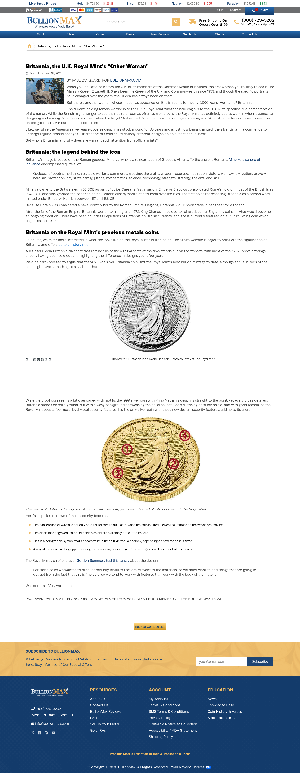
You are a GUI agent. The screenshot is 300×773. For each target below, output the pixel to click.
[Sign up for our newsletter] (221, 661)
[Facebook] (39, 733)
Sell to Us (189, 34)
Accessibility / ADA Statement (173, 730)
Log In (219, 9)
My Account (158, 699)
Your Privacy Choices (191, 767)
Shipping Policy (161, 737)
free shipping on (213, 20)
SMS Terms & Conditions (169, 711)
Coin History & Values (225, 711)
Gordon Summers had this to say (103, 560)
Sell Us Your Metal (104, 724)
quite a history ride (73, 245)
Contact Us (250, 34)
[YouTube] (53, 733)
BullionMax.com (125, 80)
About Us (97, 699)
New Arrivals (160, 34)
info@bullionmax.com (52, 724)
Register (235, 9)
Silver (131, 3)
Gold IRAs (98, 730)
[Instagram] (46, 733)
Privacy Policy (160, 718)
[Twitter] (32, 733)
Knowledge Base (221, 705)
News (212, 699)
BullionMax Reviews (105, 711)
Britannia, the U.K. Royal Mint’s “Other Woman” (70, 46)
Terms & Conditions (165, 705)
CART (261, 10)
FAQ (93, 718)
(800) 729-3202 (46, 709)
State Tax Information (225, 718)
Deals (130, 34)
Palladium (233, 3)
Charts (219, 34)
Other (100, 34)
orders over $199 (213, 25)
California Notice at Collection (173, 724)
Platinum (177, 3)
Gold (80, 3)
